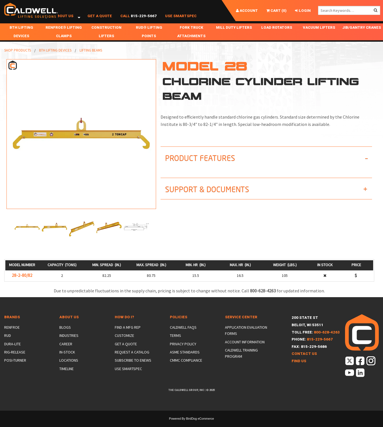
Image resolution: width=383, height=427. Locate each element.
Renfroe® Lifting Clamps (64, 38)
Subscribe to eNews (133, 366)
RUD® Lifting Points (149, 38)
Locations (68, 366)
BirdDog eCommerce (200, 424)
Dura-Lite (12, 350)
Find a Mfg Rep (128, 333)
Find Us (299, 367)
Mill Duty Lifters (234, 34)
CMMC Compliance (186, 366)
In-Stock (67, 358)
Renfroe (12, 333)
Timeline (66, 374)
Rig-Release (14, 358)
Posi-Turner (15, 366)
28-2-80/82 (22, 281)
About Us (64, 19)
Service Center (241, 323)
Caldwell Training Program (241, 359)
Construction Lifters (106, 38)
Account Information (245, 348)
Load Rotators (276, 34)
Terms (175, 341)
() (276, 10)
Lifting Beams (91, 56)
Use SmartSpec (181, 19)
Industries (68, 341)
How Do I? (124, 323)
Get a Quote (99, 19)
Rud (7, 341)
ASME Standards (185, 358)
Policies (178, 323)
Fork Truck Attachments (191, 38)
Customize (124, 341)
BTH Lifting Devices (21, 38)
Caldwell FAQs (183, 333)
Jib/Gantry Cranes (361, 34)
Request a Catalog (132, 358)
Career (65, 350)
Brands (12, 323)
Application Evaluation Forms (246, 336)
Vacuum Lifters (319, 34)
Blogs (65, 333)
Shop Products (24, 19)
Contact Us (304, 360)
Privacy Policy (183, 350)
